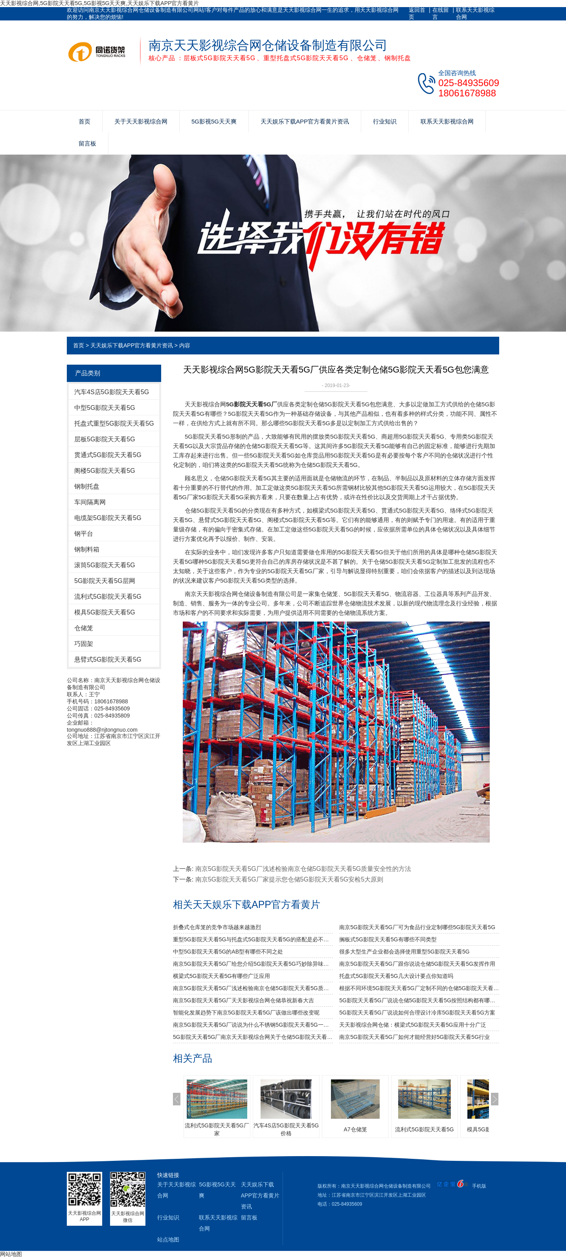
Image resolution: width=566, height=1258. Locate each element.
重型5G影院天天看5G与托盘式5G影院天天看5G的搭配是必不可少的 (253, 939)
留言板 (87, 143)
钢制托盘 (86, 486)
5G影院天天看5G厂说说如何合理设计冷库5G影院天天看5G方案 (417, 1012)
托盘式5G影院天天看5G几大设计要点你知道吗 (396, 976)
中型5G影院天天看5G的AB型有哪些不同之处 (228, 951)
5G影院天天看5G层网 (104, 580)
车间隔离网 (90, 502)
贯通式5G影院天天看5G (108, 455)
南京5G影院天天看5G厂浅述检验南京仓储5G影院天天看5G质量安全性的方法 (303, 868)
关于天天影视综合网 (140, 121)
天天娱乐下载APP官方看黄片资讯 (305, 121)
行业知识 (385, 121)
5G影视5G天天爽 (214, 121)
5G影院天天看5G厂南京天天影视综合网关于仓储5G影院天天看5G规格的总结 (253, 1037)
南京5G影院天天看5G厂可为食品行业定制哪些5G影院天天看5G (417, 927)
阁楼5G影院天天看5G (104, 470)
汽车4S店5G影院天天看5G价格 (286, 1129)
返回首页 (417, 13)
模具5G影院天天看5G (104, 612)
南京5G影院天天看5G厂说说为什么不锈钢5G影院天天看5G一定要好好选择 (253, 1025)
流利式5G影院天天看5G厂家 (217, 1129)
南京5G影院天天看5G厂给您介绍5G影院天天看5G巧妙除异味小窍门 (253, 964)
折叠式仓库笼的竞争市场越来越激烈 (217, 927)
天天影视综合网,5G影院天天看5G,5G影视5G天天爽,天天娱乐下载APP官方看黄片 (99, 3)
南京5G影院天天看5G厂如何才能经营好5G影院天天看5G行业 (414, 1037)
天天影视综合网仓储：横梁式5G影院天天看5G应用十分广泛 (412, 1025)
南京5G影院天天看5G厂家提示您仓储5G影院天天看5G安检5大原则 (289, 879)
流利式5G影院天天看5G (108, 596)
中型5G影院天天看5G (104, 407)
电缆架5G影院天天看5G (108, 518)
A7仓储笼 (355, 1129)
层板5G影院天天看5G (104, 439)
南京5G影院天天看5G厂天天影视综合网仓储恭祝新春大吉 (243, 1000)
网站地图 (11, 1254)
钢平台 (83, 533)
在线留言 (440, 13)
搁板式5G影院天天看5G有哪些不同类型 (387, 939)
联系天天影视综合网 (475, 13)
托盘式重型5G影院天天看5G (114, 423)
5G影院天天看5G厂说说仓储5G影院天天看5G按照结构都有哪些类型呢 (419, 1000)
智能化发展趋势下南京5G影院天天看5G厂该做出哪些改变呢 (246, 1012)
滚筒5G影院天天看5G (104, 565)
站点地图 (168, 1239)
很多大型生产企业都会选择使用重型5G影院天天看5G (404, 951)
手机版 (479, 1186)
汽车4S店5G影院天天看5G (111, 392)
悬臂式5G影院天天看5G (108, 659)
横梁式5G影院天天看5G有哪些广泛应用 (221, 976)
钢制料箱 (86, 549)
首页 (84, 121)
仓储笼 (83, 628)
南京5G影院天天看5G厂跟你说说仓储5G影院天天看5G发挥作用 (417, 964)
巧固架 (83, 643)
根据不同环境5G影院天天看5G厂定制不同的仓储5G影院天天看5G (419, 988)
